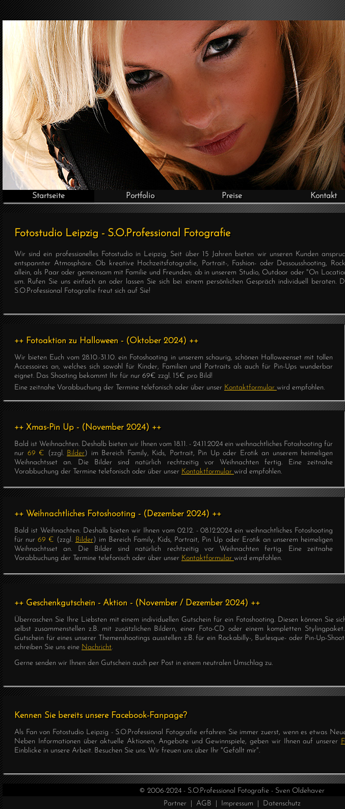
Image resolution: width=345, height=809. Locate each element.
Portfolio (140, 196)
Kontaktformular (250, 388)
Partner (175, 803)
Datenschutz (282, 803)
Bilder (76, 453)
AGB (203, 803)
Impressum (237, 803)
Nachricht (97, 647)
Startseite (48, 196)
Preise (232, 196)
